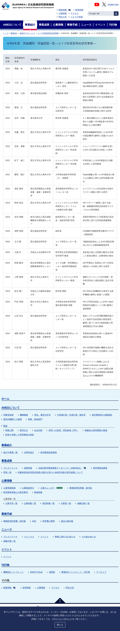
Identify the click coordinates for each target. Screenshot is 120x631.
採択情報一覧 (48, 503)
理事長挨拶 (8, 415)
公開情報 (63, 13)
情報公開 (9, 430)
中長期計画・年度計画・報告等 (71, 415)
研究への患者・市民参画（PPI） (64, 430)
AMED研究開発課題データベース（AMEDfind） (62, 468)
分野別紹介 (29, 452)
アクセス (75, 13)
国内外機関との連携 (12, 419)
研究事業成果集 (100, 468)
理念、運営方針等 (42, 415)
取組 (5, 426)
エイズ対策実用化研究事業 (48, 33)
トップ (5, 33)
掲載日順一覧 (83, 503)
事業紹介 (14, 33)
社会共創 (38, 430)
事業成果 (6, 460)
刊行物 (5, 564)
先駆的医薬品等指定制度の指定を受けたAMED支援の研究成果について (50, 472)
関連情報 (38, 492)
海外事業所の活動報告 (102, 415)
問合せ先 (63, 17)
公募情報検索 (9, 488)
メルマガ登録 (77, 17)
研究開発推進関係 (48, 452)
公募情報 (6, 480)
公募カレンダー (51, 488)
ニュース (6, 529)
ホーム (5, 398)
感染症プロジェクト (27, 33)
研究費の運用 (48, 521)
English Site (113, 4)
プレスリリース (10, 468)
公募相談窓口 (28, 488)
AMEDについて (10, 407)
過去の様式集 (67, 521)
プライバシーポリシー (62, 619)
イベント (44, 537)
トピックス (29, 537)
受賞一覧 (7, 472)
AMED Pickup (36, 572)
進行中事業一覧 (10, 452)
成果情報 (28, 468)
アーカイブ (101, 572)
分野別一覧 (66, 503)
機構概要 (24, 415)
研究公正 (24, 430)
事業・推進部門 (35, 419)
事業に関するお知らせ (65, 537)
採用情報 (79, 10)
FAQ (34, 521)
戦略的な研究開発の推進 (96, 430)
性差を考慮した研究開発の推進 (19, 435)
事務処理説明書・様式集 (80, 488)
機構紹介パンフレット (13, 572)
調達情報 (65, 10)
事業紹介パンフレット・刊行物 (75, 572)
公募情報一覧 (30, 503)
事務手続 (6, 513)
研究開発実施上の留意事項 (15, 492)
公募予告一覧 (11, 503)
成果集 (52, 572)
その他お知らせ (89, 537)
